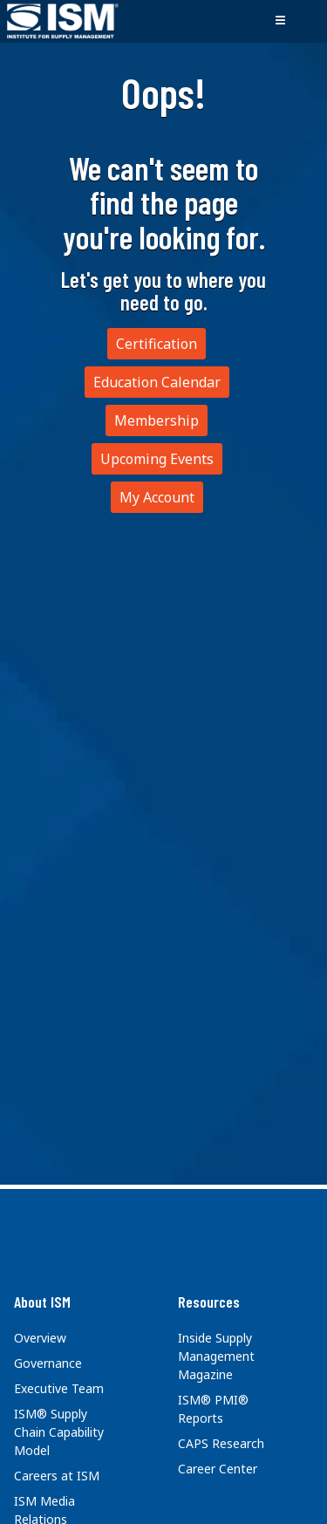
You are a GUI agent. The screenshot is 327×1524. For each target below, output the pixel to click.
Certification (156, 343)
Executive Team (59, 1388)
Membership (156, 420)
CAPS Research (221, 1443)
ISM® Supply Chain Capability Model (59, 1432)
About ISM (42, 1301)
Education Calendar (157, 382)
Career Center (217, 1468)
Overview (40, 1337)
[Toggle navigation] (279, 20)
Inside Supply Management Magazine (216, 1356)
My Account (156, 497)
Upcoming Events (157, 458)
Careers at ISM (56, 1475)
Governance (48, 1363)
